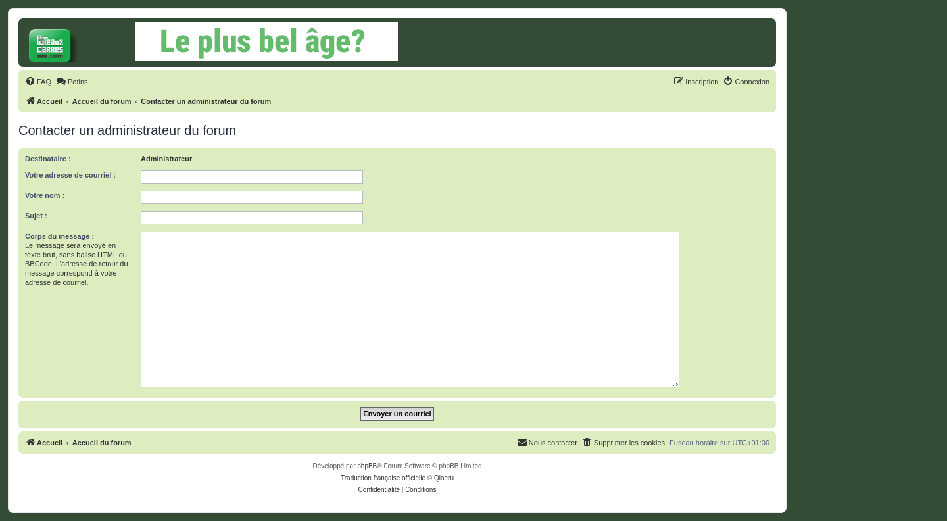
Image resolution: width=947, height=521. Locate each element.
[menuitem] (38, 81)
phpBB (367, 466)
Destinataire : (48, 158)
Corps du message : (59, 236)
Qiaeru (444, 478)
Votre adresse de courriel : (70, 175)
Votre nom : (44, 195)
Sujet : (36, 216)
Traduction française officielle (383, 478)
